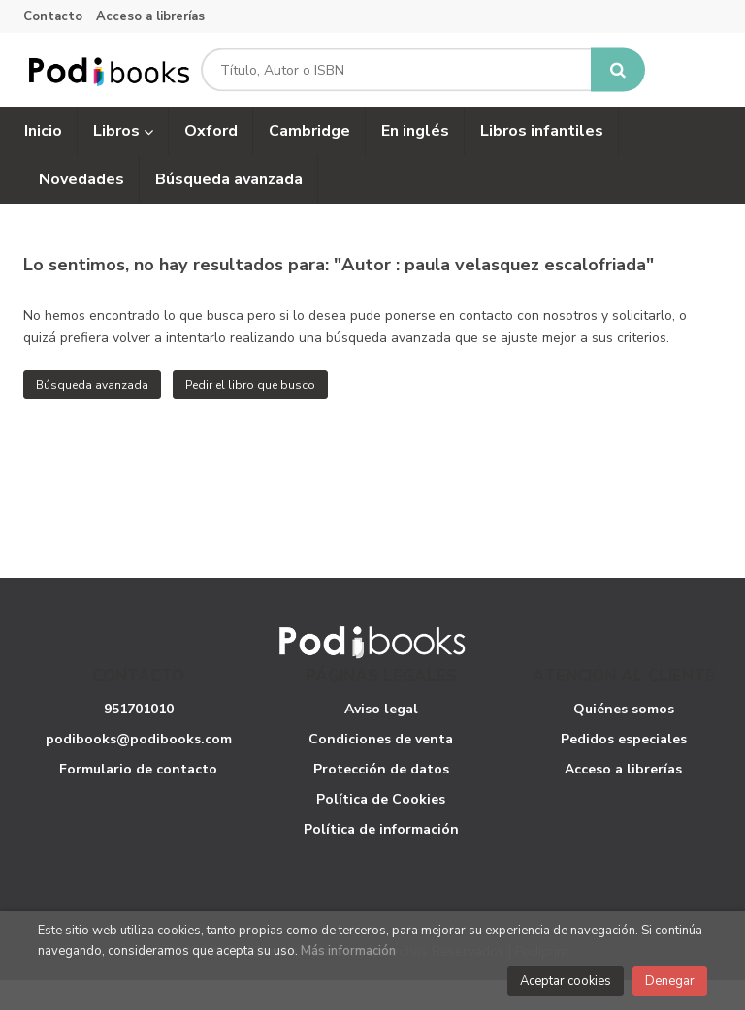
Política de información (381, 858)
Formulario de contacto (138, 798)
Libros (123, 160)
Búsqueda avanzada (92, 414)
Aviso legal (381, 738)
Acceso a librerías (150, 16)
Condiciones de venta (380, 768)
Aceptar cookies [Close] (565, 981)
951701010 (139, 738)
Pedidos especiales (624, 768)
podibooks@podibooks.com (139, 768)
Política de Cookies (380, 828)
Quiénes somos (623, 738)
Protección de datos (381, 798)
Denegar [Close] (670, 981)
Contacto (52, 16)
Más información (348, 951)
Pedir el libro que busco (250, 414)
